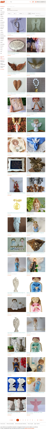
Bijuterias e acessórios (2, 61)
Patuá (1, 42)
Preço (11, 14)
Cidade (23, 14)
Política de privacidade (29, 428)
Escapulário (2, 22)
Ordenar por (40, 16)
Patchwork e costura (2, 67)
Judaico (1, 32)
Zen (1, 53)
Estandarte (2, 25)
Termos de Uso (2, 423)
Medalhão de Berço (2, 38)
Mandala (1, 34)
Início (8, 6)
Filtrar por (36, 14)
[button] (8, 2)
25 (37, 420)
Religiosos (11, 6)
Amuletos (2, 8)
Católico (1, 16)
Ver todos (2, 69)
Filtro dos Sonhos (2, 28)
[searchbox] (19, 2)
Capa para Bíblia (2, 14)
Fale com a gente (30, 423)
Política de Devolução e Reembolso (20, 423)
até (16, 14)
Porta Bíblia (2, 44)
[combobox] (19, 2)
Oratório (1, 40)
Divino (1, 20)
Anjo (1, 10)
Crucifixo (2, 18)
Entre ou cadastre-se (41, 2)
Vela (1, 51)
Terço (1, 49)
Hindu (1, 30)
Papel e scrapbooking (2, 64)
